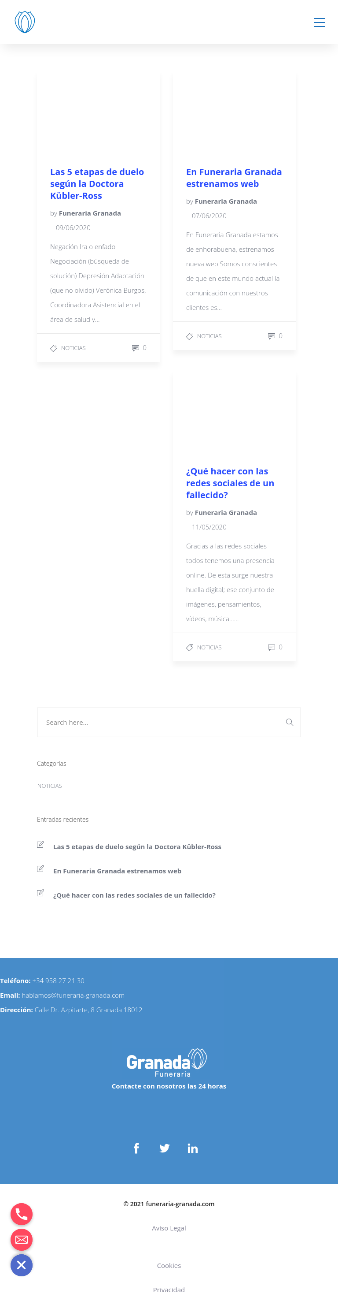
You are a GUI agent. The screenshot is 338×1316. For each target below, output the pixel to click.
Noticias (73, 348)
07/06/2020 (209, 215)
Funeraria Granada (90, 213)
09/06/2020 (73, 227)
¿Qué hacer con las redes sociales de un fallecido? (134, 895)
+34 (38, 980)
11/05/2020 (209, 526)
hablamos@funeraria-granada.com (73, 995)
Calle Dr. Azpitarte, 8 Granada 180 (85, 1009)
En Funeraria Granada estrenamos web (117, 870)
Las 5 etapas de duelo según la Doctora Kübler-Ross (137, 846)
